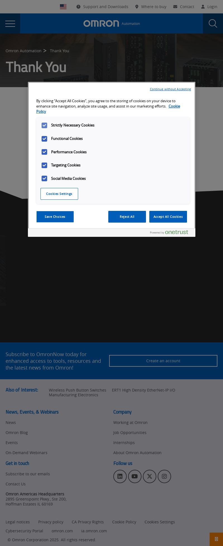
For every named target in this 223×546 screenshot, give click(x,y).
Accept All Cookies (168, 216)
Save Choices (55, 216)
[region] (111, 159)
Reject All (127, 216)
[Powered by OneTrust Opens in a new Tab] (171, 233)
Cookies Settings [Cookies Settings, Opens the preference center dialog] (59, 194)
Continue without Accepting (170, 89)
